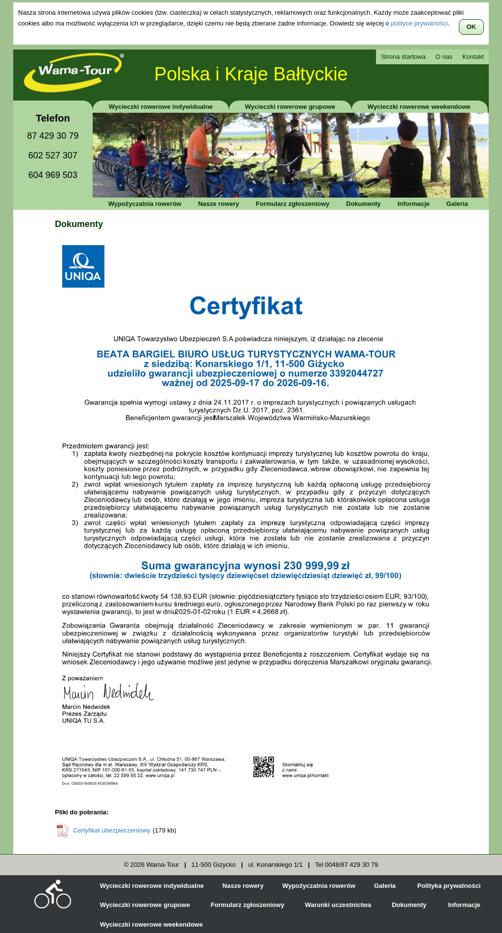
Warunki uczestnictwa (338, 904)
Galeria (457, 203)
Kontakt (473, 56)
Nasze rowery (218, 203)
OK (472, 26)
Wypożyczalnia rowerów (144, 203)
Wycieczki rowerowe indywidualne (161, 106)
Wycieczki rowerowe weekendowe (419, 106)
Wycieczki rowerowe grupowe (290, 106)
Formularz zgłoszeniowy (292, 203)
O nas (443, 56)
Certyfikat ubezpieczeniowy (112, 830)
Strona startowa (403, 56)
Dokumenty (363, 203)
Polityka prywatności (448, 885)
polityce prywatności (419, 23)
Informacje (414, 203)
